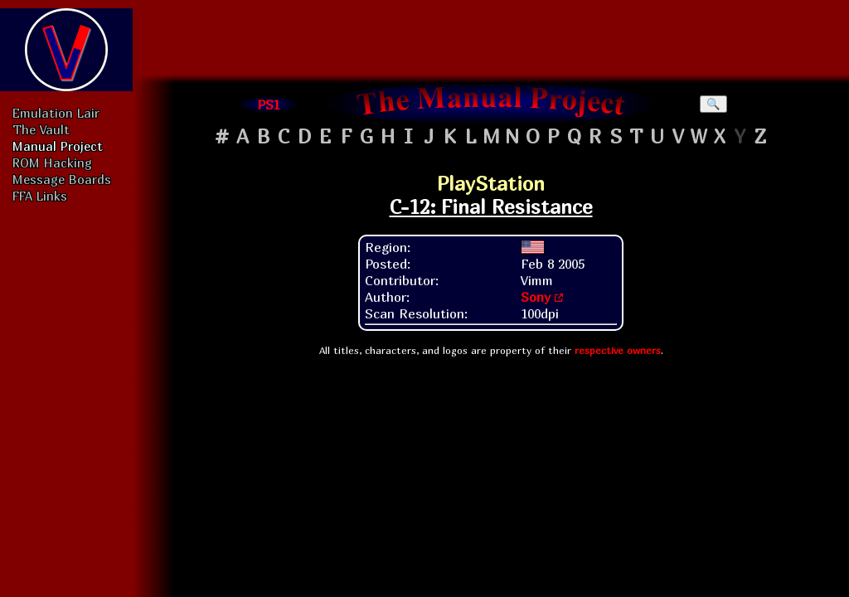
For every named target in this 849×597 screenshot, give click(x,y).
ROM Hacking (52, 162)
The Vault (41, 129)
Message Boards (61, 179)
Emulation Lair (55, 112)
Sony (536, 297)
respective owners (618, 350)
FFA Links (39, 195)
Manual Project (57, 145)
